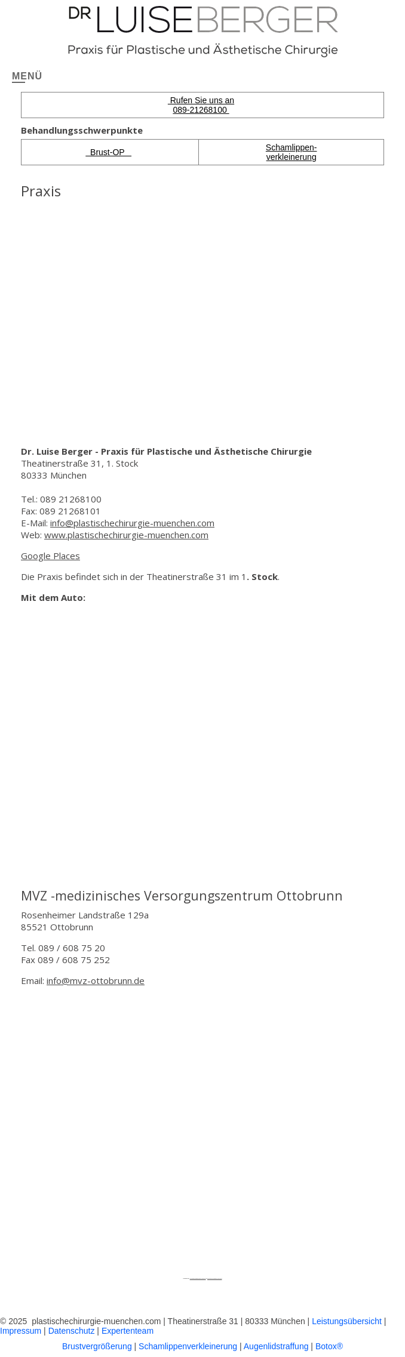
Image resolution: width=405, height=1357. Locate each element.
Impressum (20, 1331)
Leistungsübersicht (347, 1321)
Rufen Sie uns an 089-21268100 (201, 105)
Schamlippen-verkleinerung (291, 152)
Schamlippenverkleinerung (188, 1346)
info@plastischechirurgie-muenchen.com (132, 523)
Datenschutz (71, 1331)
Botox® (329, 1346)
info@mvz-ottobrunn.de (96, 980)
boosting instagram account (214, 1278)
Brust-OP (108, 152)
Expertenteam (128, 1331)
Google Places (50, 556)
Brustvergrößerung (97, 1346)
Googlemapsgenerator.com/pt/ (198, 1278)
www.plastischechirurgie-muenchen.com (126, 535)
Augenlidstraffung (276, 1346)
